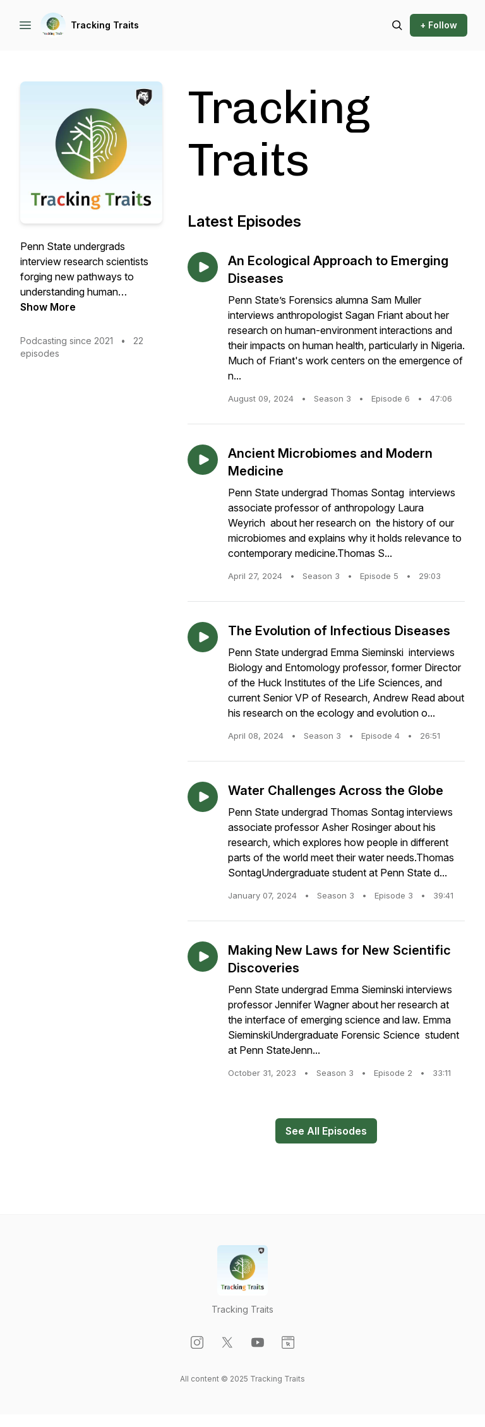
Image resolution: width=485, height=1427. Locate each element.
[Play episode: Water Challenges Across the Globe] (203, 797)
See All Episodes (326, 1131)
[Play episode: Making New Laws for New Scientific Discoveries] (203, 956)
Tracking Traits (105, 25)
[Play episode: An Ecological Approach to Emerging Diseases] (203, 267)
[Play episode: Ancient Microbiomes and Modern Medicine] (203, 460)
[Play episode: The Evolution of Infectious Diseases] (203, 637)
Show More (48, 307)
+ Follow (438, 25)
